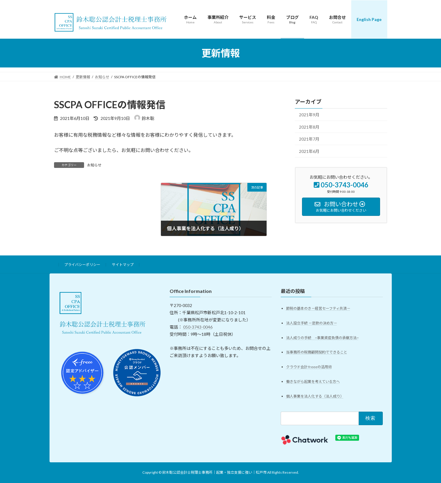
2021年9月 (309, 114)
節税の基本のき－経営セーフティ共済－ (318, 308)
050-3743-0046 (198, 326)
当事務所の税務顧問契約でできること (316, 352)
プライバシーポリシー (82, 264)
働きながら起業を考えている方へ (313, 382)
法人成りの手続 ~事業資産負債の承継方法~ (322, 337)
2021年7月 (309, 139)
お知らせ (94, 165)
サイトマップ (123, 264)
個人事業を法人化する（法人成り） (315, 396)
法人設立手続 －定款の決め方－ (311, 323)
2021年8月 (309, 127)
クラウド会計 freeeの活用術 (309, 367)
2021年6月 (309, 151)
